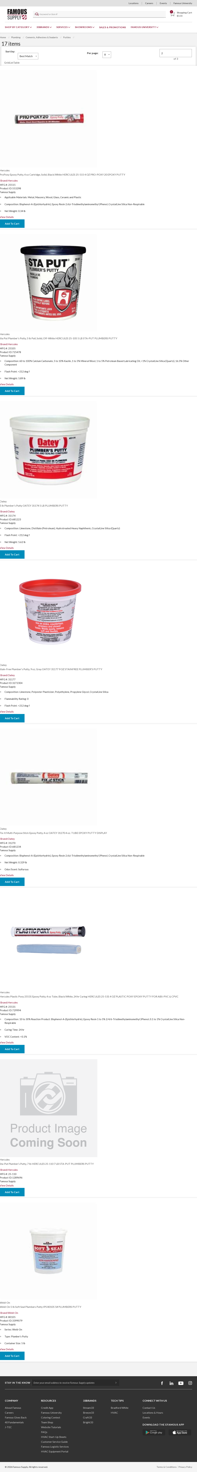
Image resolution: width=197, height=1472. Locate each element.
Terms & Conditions (166, 1467)
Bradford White (119, 1407)
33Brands (43, 27)
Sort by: (10, 51)
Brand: (9, 180)
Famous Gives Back (16, 1417)
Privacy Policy (185, 1467)
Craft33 (87, 1417)
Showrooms (83, 27)
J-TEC (8, 1427)
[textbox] (98, 14)
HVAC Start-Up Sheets (53, 1436)
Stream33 (88, 1407)
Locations (134, 3)
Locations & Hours (153, 1412)
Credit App (47, 1407)
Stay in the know (17, 1382)
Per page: (92, 53)
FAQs (44, 1431)
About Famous (13, 1407)
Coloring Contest (50, 1417)
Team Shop (47, 1422)
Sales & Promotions (112, 27)
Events (163, 3)
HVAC (114, 1412)
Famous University (183, 3)
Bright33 (88, 1422)
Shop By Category (17, 27)
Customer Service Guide (54, 1441)
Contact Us (149, 1407)
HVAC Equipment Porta (54, 1451)
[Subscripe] (114, 1382)
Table (16, 62)
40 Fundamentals (14, 1422)
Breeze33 (88, 1412)
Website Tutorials (51, 1427)
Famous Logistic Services (55, 1446)
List (11, 62)
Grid (6, 62)
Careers (149, 3)
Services (62, 27)
